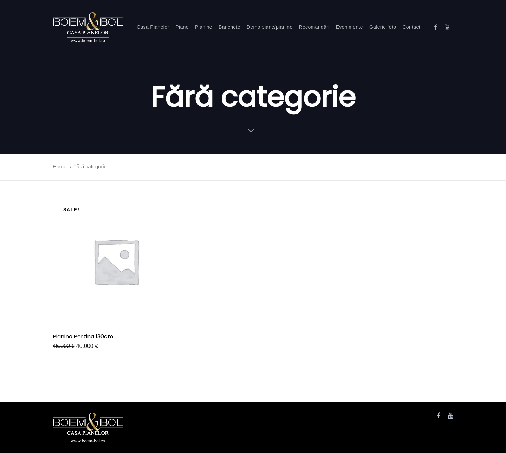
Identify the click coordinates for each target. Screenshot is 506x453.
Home (59, 166)
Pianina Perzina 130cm (83, 336)
